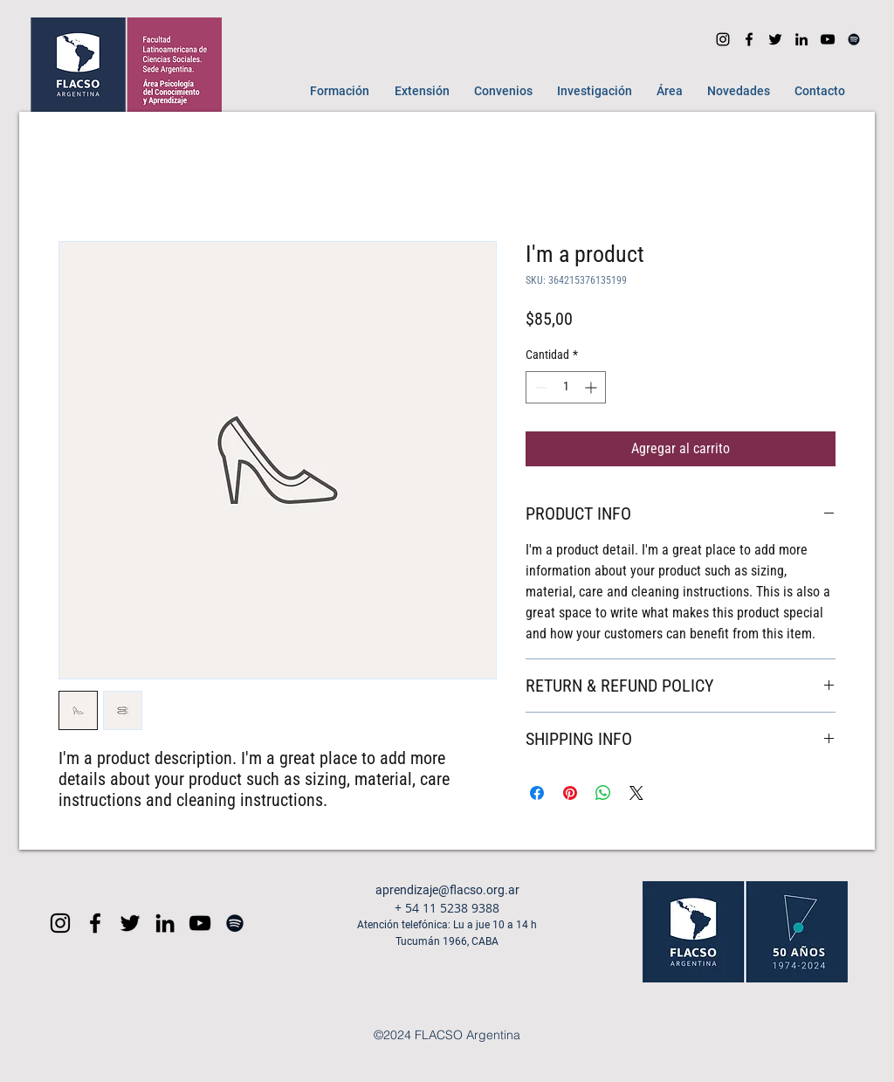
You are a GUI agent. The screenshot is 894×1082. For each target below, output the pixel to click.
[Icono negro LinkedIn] (801, 39)
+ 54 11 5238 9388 (447, 907)
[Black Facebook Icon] (95, 923)
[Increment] (592, 387)
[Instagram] (723, 39)
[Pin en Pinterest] (570, 792)
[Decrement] (539, 387)
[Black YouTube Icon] (200, 923)
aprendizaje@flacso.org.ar (447, 890)
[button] (335, 90)
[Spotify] (854, 39)
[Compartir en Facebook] (536, 792)
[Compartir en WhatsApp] (603, 792)
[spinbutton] (565, 387)
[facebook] (749, 39)
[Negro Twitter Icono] (775, 39)
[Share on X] (636, 792)
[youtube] (827, 39)
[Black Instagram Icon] (60, 923)
